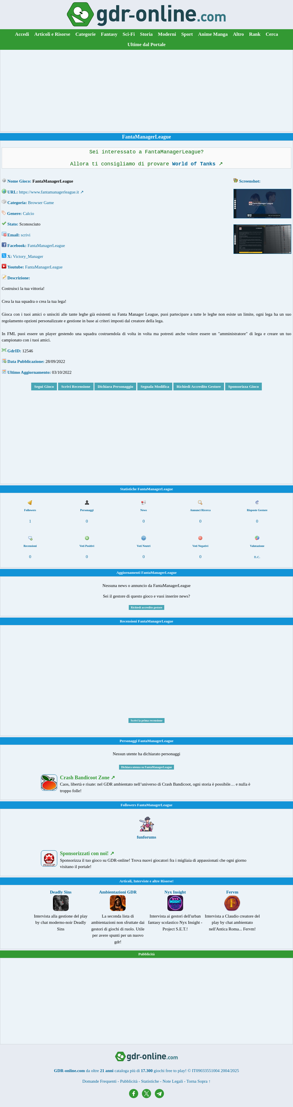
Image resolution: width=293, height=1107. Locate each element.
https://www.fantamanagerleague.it (49, 192)
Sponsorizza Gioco (243, 386)
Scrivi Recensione (75, 386)
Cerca (272, 34)
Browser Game (41, 202)
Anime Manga (212, 34)
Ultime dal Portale (146, 44)
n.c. (257, 556)
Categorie (86, 34)
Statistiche (150, 1081)
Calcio (28, 213)
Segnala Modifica (154, 386)
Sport (187, 34)
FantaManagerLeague (46, 245)
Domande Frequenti (99, 1081)
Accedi (22, 34)
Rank (255, 34)
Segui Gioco (44, 386)
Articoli (125, 881)
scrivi (25, 235)
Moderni (167, 34)
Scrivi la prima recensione (146, 720)
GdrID (13, 351)
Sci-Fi (128, 34)
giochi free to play (169, 1070)
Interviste (141, 881)
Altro (238, 34)
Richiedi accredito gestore (146, 607)
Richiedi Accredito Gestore (199, 386)
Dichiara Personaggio (115, 386)
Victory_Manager (28, 256)
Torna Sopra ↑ (199, 1081)
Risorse (166, 881)
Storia (146, 34)
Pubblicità (146, 954)
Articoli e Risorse (52, 34)
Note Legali (173, 1081)
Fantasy (109, 34)
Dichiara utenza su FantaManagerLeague (146, 767)
